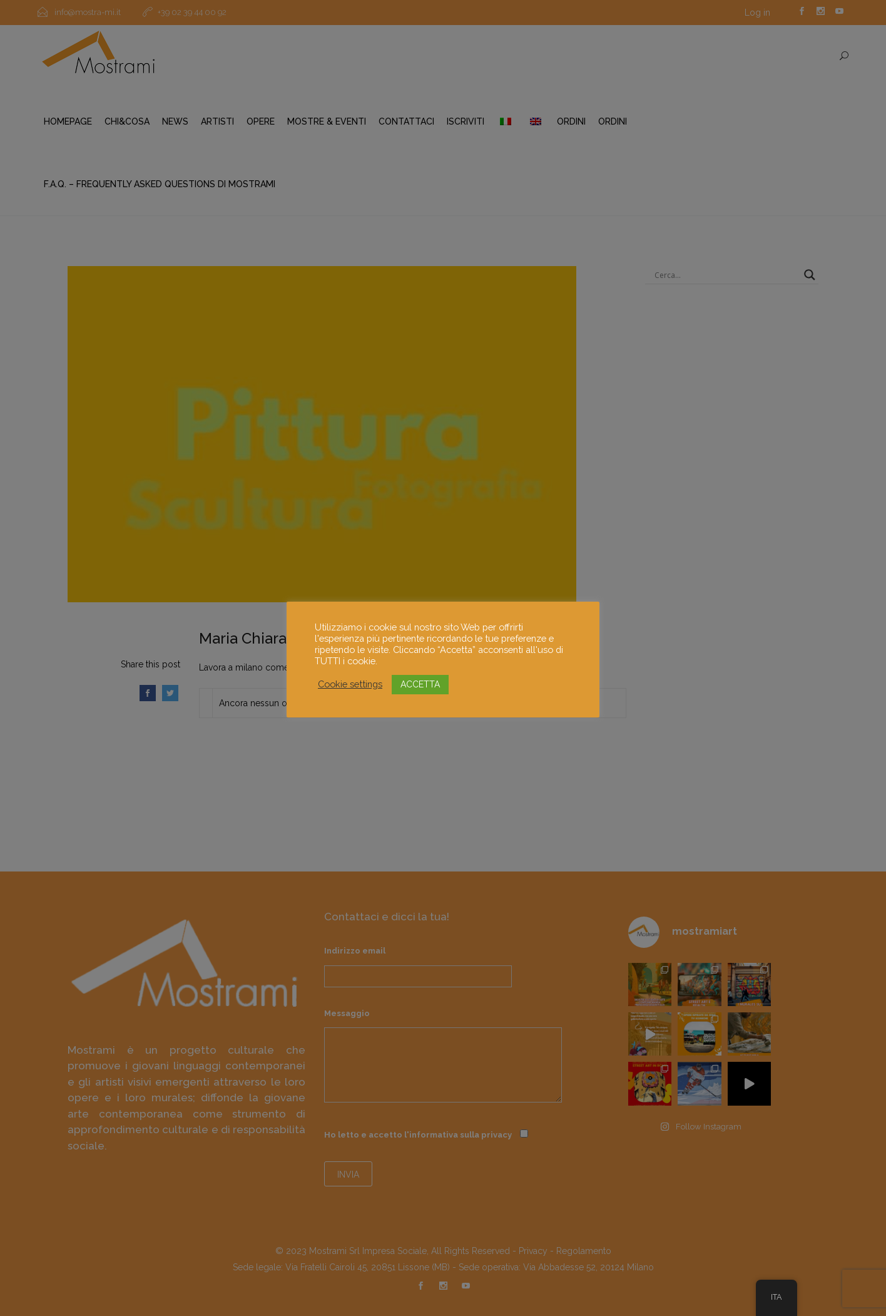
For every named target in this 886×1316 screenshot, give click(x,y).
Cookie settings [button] (350, 684)
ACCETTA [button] (420, 684)
